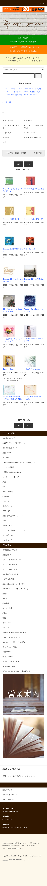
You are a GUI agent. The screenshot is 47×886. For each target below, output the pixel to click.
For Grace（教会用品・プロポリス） (16, 632)
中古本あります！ (33, 61)
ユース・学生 (7, 608)
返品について (34, 843)
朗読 (4, 142)
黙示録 (32, 92)
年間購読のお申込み (10, 550)
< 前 (18, 164)
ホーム (5, 102)
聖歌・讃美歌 (8, 121)
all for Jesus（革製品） (11, 647)
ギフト (9, 92)
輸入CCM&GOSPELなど (33, 138)
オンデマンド (35, 95)
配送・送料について (22, 843)
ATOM (22, 848)
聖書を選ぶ (7, 555)
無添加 (26, 95)
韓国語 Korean (8, 657)
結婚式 (5, 613)
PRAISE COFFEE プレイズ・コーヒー (16, 589)
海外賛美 (7, 138)
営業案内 (23, 47)
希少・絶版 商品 (9, 666)
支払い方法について (9, 843)
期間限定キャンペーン (11, 661)
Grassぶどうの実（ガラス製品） (14, 642)
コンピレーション (30, 133)
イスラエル (18, 92)
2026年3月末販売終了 (10, 574)
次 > (28, 164)
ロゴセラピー (28, 89)
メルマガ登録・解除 (9, 848)
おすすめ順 (9, 153)
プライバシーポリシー (27, 845)
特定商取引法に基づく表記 (11, 845)
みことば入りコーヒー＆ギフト (14, 584)
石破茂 (26, 92)
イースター (7, 623)
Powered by (18, 860)
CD (10, 102)
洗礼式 (5, 598)
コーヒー (10, 95)
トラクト (38, 89)
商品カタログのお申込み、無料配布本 (16, 671)
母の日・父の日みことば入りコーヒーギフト (23, 58)
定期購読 (18, 95)
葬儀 (4, 618)
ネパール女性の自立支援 (11, 637)
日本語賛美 (28, 121)
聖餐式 (5, 594)
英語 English (7, 652)
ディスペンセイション (14, 89)
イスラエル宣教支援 (10, 564)
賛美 (38, 92)
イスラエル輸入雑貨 (10, 569)
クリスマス (7, 628)
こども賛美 (7, 133)
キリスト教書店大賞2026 (12, 560)
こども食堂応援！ (9, 579)
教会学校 (6, 603)
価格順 (17, 153)
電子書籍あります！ (14, 61)
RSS (17, 848)
